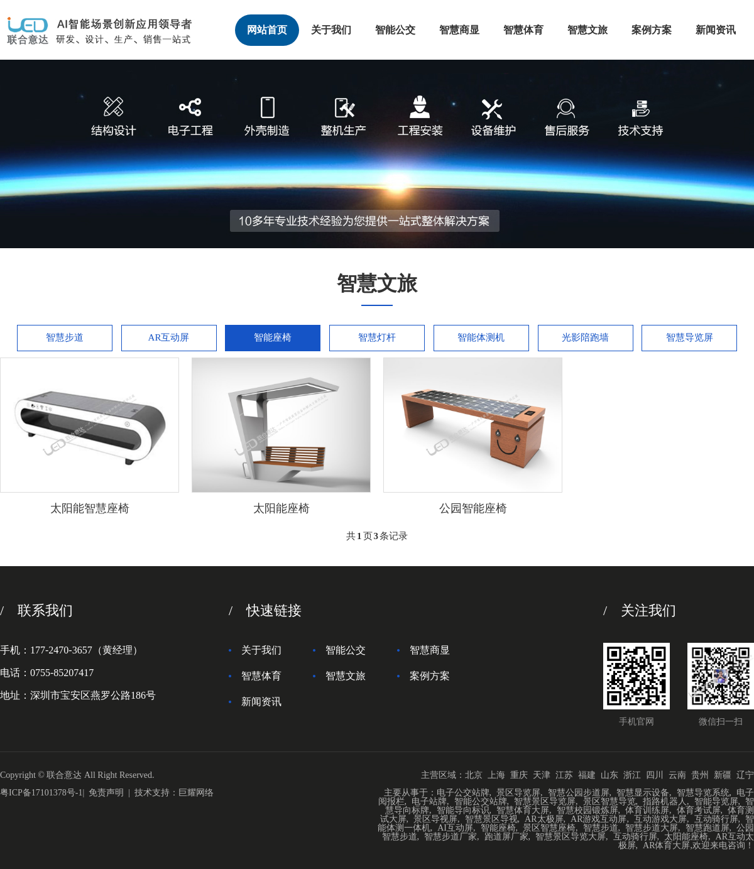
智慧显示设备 (642, 792)
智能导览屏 (716, 801)
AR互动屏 (169, 337)
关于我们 (331, 30)
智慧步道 (65, 337)
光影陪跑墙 (585, 337)
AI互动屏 (455, 828)
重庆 (519, 775)
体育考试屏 (699, 810)
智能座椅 (273, 337)
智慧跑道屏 (707, 828)
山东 (609, 775)
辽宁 (745, 775)
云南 (677, 775)
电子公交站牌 (463, 792)
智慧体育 (523, 30)
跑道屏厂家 (506, 836)
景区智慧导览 (609, 801)
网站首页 (267, 30)
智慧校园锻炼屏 (587, 810)
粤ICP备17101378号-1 (41, 792)
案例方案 (651, 30)
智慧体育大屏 (522, 810)
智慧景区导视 (491, 819)
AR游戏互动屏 (598, 819)
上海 (496, 775)
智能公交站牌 (480, 801)
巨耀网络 (196, 792)
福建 (587, 775)
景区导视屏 (435, 819)
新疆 (722, 775)
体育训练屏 (647, 810)
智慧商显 (459, 30)
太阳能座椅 (686, 836)
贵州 (700, 775)
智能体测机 (481, 337)
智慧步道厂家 (450, 836)
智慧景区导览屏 (545, 801)
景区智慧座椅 (549, 828)
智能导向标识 (463, 810)
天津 (541, 775)
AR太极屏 (544, 819)
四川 (655, 775)
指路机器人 (665, 801)
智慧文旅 (587, 30)
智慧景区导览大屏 (570, 836)
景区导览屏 (518, 792)
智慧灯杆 (377, 337)
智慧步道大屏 (651, 828)
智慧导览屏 (689, 337)
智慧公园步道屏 (578, 792)
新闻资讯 (716, 30)
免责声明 (106, 792)
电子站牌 (429, 801)
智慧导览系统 (703, 792)
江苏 (564, 775)
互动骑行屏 (716, 819)
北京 (474, 775)
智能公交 (395, 30)
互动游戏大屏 (660, 819)
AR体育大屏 (666, 845)
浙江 (632, 775)
